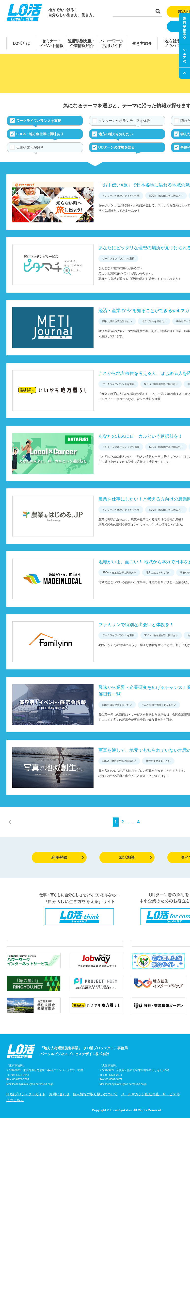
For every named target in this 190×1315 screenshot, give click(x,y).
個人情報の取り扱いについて (95, 1094)
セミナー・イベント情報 (51, 43)
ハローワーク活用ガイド (112, 43)
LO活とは (21, 43)
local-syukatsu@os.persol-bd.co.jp (32, 1083)
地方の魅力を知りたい (115, 134)
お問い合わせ (59, 1094)
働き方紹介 (142, 43)
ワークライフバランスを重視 (38, 121)
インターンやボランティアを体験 (124, 121)
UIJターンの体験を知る (116, 147)
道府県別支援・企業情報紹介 (81, 43)
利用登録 (67, 857)
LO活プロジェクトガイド (26, 1094)
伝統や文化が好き (30, 147)
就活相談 (135, 857)
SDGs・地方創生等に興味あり (39, 134)
